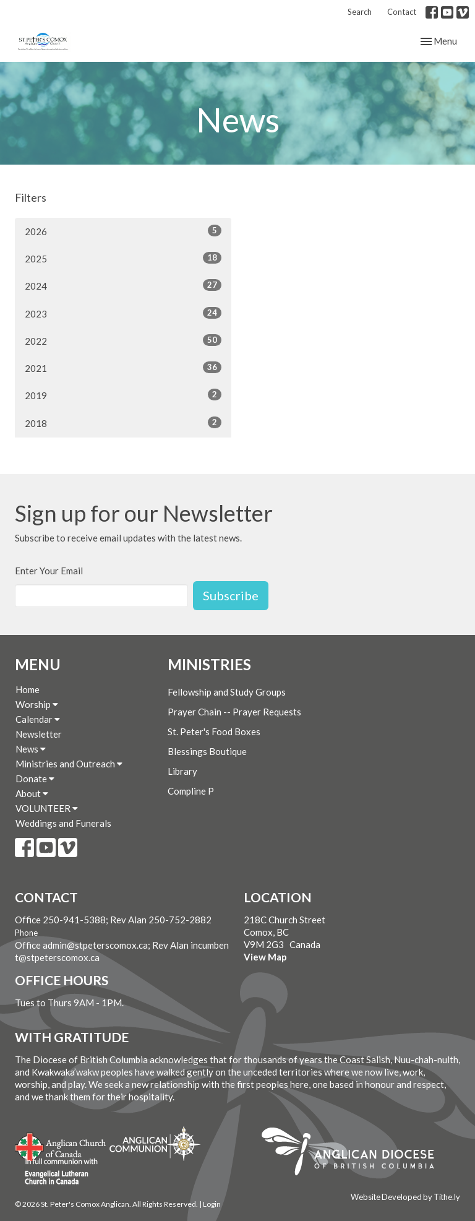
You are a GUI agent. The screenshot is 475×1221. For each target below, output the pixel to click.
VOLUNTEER (46, 808)
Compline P (191, 790)
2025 (123, 258)
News (30, 748)
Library (182, 771)
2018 (123, 422)
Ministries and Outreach (68, 763)
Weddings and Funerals (63, 823)
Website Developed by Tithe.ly (405, 1197)
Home (27, 689)
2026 (123, 231)
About (31, 793)
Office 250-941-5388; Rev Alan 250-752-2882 (113, 919)
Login (212, 1204)
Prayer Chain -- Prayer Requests (234, 711)
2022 (123, 340)
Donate (34, 778)
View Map (265, 956)
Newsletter (38, 734)
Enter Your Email (49, 570)
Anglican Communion (155, 1143)
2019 (123, 395)
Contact (401, 12)
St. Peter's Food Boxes (214, 731)
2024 (123, 285)
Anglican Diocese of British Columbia (354, 1153)
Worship (36, 704)
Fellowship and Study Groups (227, 691)
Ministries (209, 664)
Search (360, 12)
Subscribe (231, 595)
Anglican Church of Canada (61, 1145)
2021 (123, 367)
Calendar (37, 719)
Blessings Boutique (207, 751)
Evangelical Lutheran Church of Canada (56, 1172)
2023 (123, 313)
